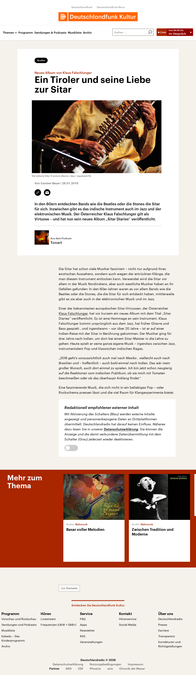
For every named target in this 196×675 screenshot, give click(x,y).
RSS (82, 636)
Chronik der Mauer (132, 668)
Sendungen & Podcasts (50, 32)
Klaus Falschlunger (73, 313)
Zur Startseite (69, 588)
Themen (8, 32)
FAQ (82, 619)
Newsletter (87, 630)
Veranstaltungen (91, 642)
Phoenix (95, 668)
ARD (68, 668)
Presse (162, 624)
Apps (83, 624)
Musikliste (75, 32)
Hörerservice (127, 619)
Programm (25, 32)
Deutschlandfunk (82, 7)
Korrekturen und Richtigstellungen (170, 644)
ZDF (80, 668)
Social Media (127, 624)
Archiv (87, 32)
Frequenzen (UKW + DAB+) (58, 624)
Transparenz (166, 636)
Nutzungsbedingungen (105, 664)
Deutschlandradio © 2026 (98, 660)
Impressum (135, 664)
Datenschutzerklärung (121, 429)
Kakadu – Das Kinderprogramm (13, 638)
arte (110, 668)
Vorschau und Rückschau (18, 619)
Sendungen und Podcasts (19, 624)
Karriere (163, 630)
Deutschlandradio (170, 619)
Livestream (48, 619)
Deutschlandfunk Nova (111, 7)
